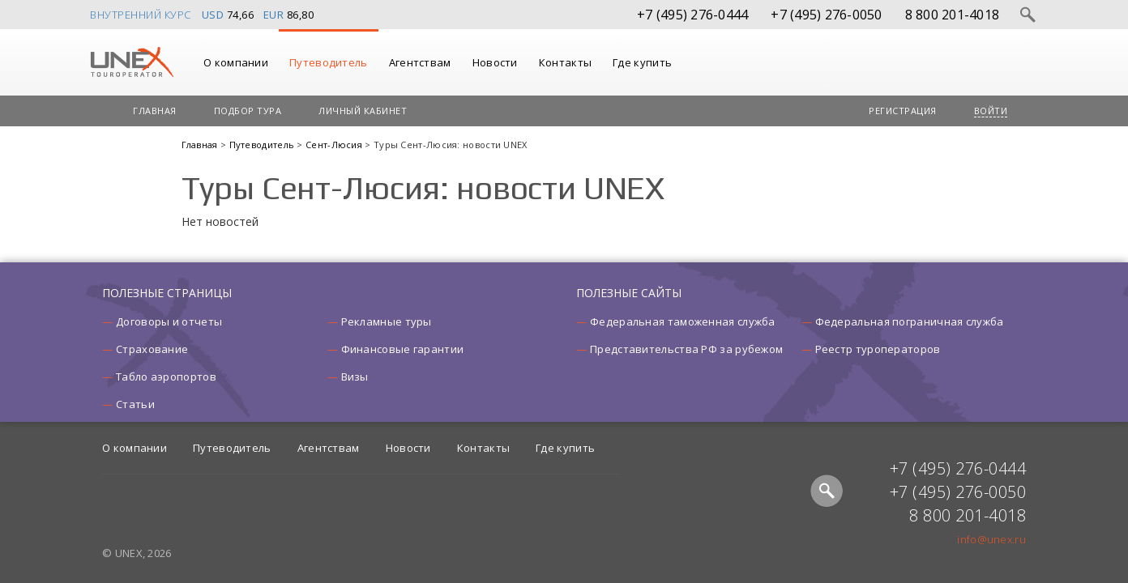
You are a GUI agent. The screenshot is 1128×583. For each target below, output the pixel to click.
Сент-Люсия (335, 144)
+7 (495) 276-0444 (692, 14)
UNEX (131, 62)
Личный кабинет (362, 110)
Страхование (152, 349)
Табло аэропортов (166, 376)
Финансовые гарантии (402, 349)
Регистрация (903, 110)
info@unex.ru (991, 539)
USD (213, 14)
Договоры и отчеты (169, 321)
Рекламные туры (386, 321)
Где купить (642, 62)
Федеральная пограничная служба (909, 321)
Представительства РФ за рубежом (686, 349)
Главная (155, 110)
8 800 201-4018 (952, 14)
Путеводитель (328, 62)
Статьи (135, 404)
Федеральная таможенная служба (683, 321)
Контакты (565, 62)
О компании (235, 62)
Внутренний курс (140, 14)
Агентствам (420, 62)
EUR (273, 14)
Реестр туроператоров (878, 349)
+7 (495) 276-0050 (826, 14)
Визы (355, 376)
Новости (495, 62)
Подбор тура (248, 110)
